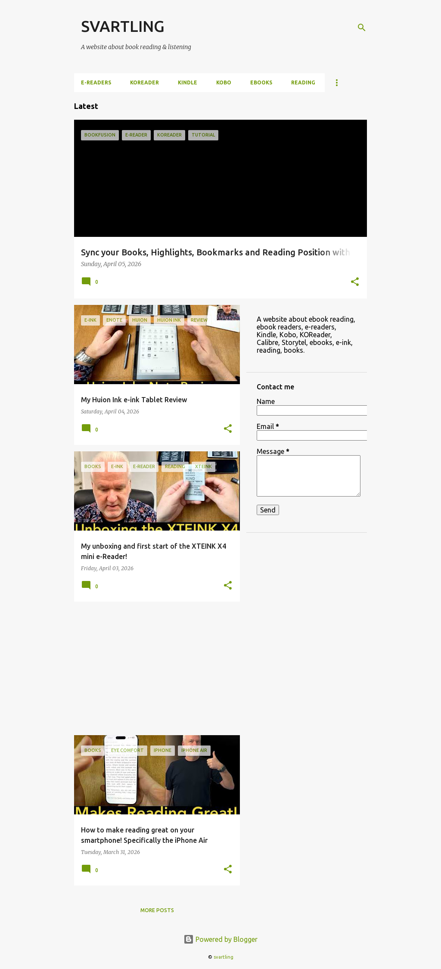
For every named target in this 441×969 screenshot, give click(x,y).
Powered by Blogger (220, 939)
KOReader (144, 82)
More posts (157, 910)
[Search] (362, 27)
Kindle (187, 82)
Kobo (223, 82)
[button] (355, 282)
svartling (223, 957)
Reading (303, 82)
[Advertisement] (153, 668)
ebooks (261, 82)
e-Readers (96, 82)
